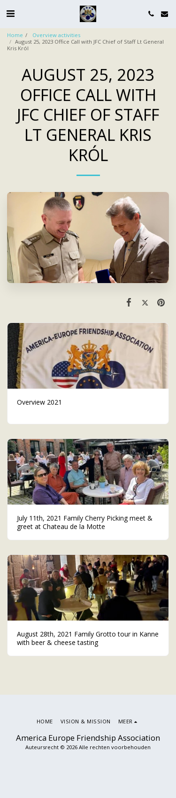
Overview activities (55, 34)
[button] (10, 13)
